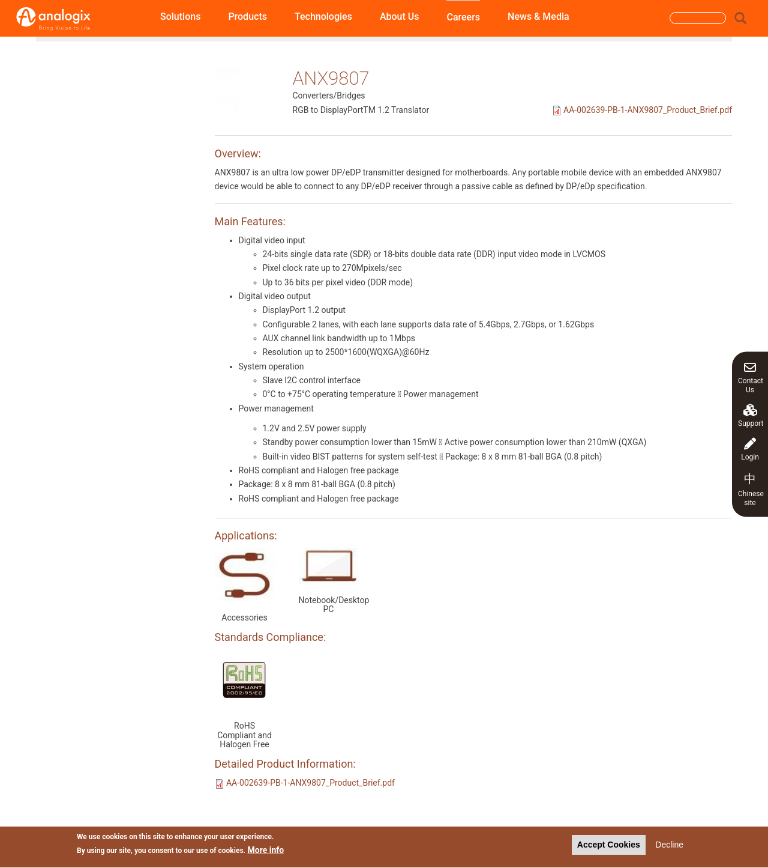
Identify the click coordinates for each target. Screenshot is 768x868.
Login (750, 449)
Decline (669, 847)
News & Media (538, 16)
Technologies (323, 16)
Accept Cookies (608, 847)
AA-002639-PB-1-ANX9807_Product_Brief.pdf (647, 110)
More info (266, 852)
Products (247, 16)
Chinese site (751, 488)
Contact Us (750, 377)
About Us (399, 16)
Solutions (180, 16)
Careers (463, 17)
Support (750, 415)
